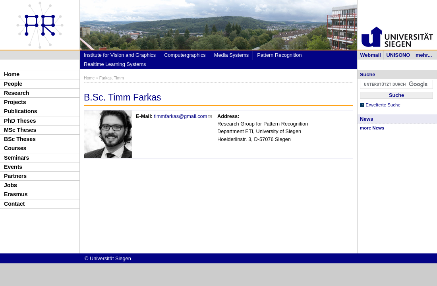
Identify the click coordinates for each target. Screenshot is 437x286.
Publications (20, 111)
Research (16, 93)
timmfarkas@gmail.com (183, 116)
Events (13, 167)
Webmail (370, 55)
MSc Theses (20, 130)
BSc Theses (20, 139)
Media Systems (231, 55)
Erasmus (15, 194)
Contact (14, 204)
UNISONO (398, 55)
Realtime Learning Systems (115, 64)
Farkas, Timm (111, 78)
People (13, 84)
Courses (15, 148)
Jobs (10, 185)
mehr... (424, 55)
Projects (15, 102)
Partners (15, 176)
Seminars (16, 158)
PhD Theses (20, 121)
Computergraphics (185, 55)
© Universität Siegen (108, 258)
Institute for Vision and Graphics (120, 55)
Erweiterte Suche (382, 104)
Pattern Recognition (279, 55)
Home (11, 74)
